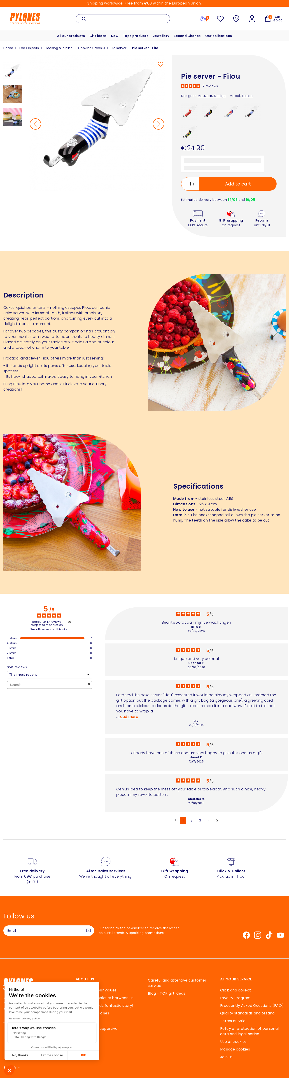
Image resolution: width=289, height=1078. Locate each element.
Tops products (135, 36)
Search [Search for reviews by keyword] (47, 685)
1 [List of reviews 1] (183, 820)
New (114, 36)
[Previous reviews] (175, 820)
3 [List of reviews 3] (200, 820)
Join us (226, 1057)
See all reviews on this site (49, 629)
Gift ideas (98, 36)
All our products (71, 36)
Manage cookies (235, 1049)
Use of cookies (233, 1041)
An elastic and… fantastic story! (104, 1005)
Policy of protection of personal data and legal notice (249, 1031)
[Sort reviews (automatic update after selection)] (49, 674)
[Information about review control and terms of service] (69, 622)
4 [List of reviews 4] (209, 820)
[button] (9, 1070)
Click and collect (235, 990)
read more (128, 716)
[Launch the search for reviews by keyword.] (89, 685)
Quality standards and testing (247, 1013)
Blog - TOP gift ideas (166, 993)
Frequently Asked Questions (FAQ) (252, 1005)
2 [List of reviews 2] (191, 820)
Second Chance (187, 36)
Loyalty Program (235, 997)
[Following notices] (217, 820)
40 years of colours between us (105, 997)
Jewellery (161, 36)
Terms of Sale (232, 1020)
